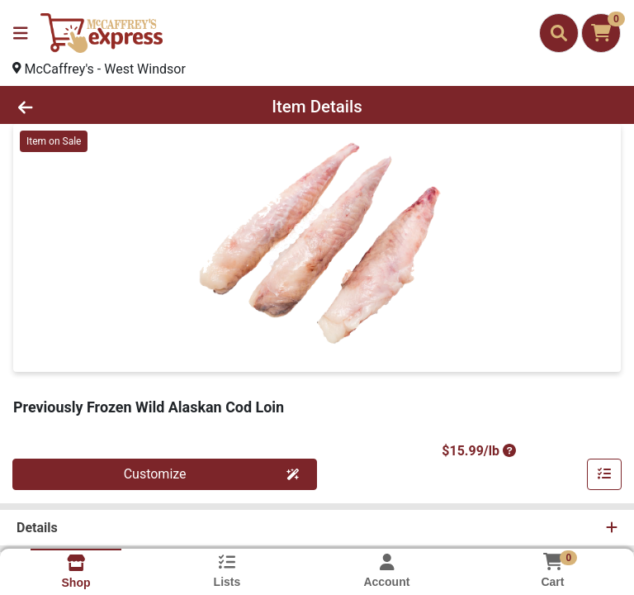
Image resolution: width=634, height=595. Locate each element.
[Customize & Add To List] (604, 474)
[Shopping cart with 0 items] (601, 33)
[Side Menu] (20, 33)
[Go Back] (89, 106)
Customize (212, 474)
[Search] (559, 33)
